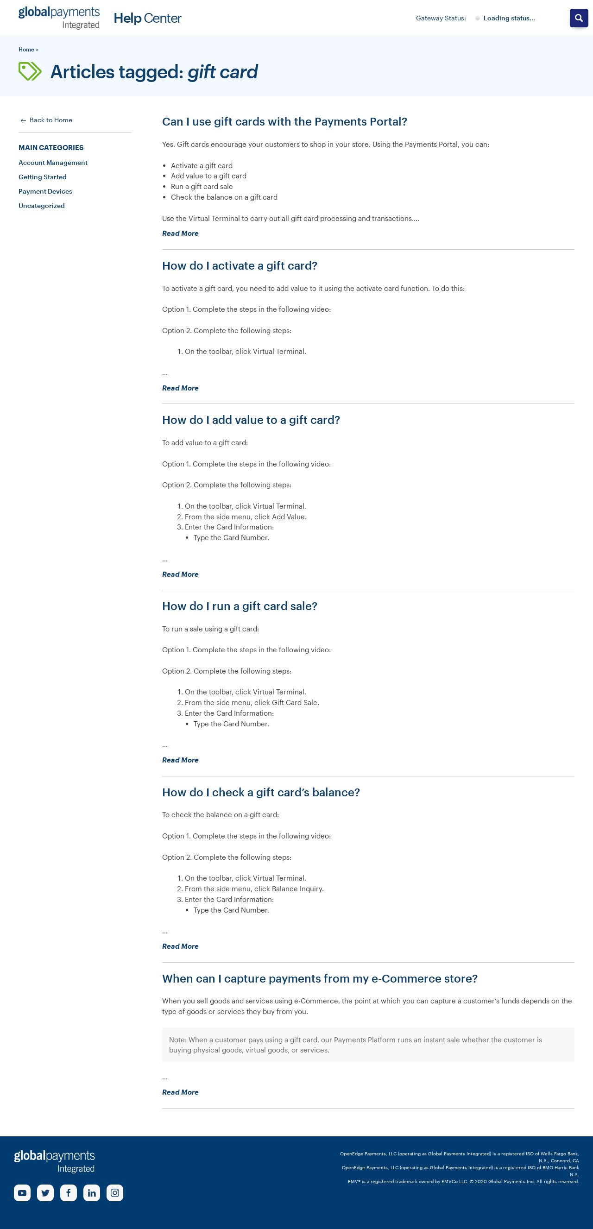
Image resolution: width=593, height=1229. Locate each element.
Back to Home (45, 120)
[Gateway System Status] (505, 18)
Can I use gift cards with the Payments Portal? (284, 121)
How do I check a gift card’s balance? (261, 792)
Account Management (53, 162)
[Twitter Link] (45, 1193)
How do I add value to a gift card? (251, 419)
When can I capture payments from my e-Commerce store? (320, 978)
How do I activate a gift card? (239, 265)
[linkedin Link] (91, 1193)
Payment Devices (45, 191)
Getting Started (43, 177)
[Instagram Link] (115, 1193)
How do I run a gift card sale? (239, 605)
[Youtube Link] (22, 1193)
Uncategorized (42, 205)
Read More (197, 233)
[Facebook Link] (68, 1193)
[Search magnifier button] (579, 18)
